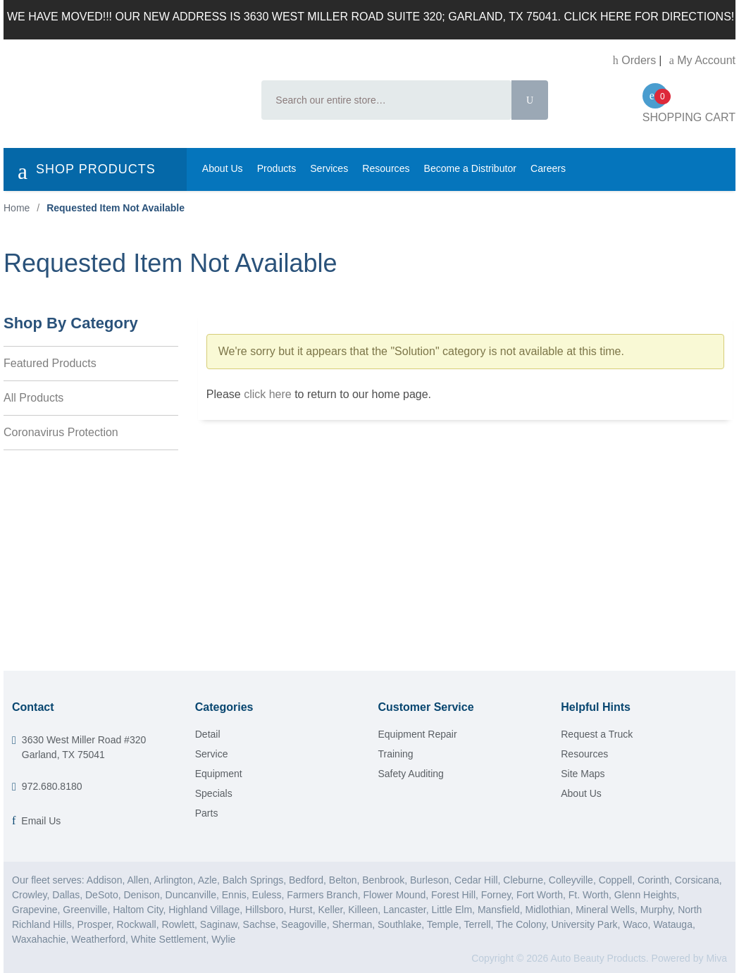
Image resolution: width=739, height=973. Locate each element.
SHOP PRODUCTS (87, 171)
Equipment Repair (417, 734)
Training (396, 754)
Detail (208, 734)
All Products (33, 398)
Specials (213, 793)
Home (17, 207)
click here (268, 394)
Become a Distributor (470, 168)
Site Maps (582, 773)
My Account (702, 60)
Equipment (218, 773)
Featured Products (50, 363)
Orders (634, 60)
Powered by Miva (689, 958)
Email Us (41, 820)
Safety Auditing (411, 773)
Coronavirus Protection (61, 432)
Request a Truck (597, 734)
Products (277, 168)
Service (211, 754)
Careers (548, 168)
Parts (206, 813)
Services (329, 168)
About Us (222, 168)
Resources (385, 168)
